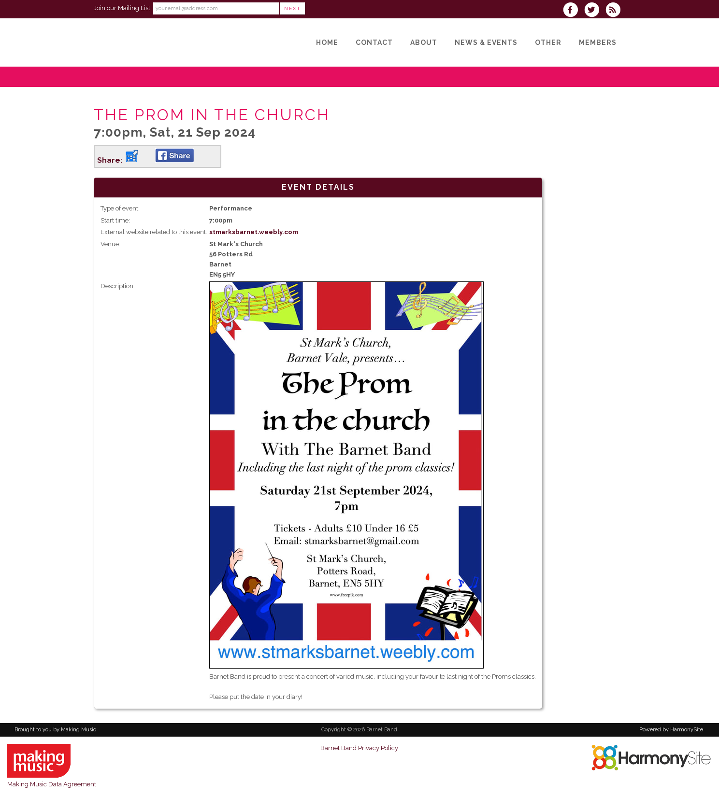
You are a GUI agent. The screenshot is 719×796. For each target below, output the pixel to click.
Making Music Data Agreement (51, 784)
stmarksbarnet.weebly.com (253, 232)
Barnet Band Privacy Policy (359, 748)
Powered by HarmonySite (671, 729)
